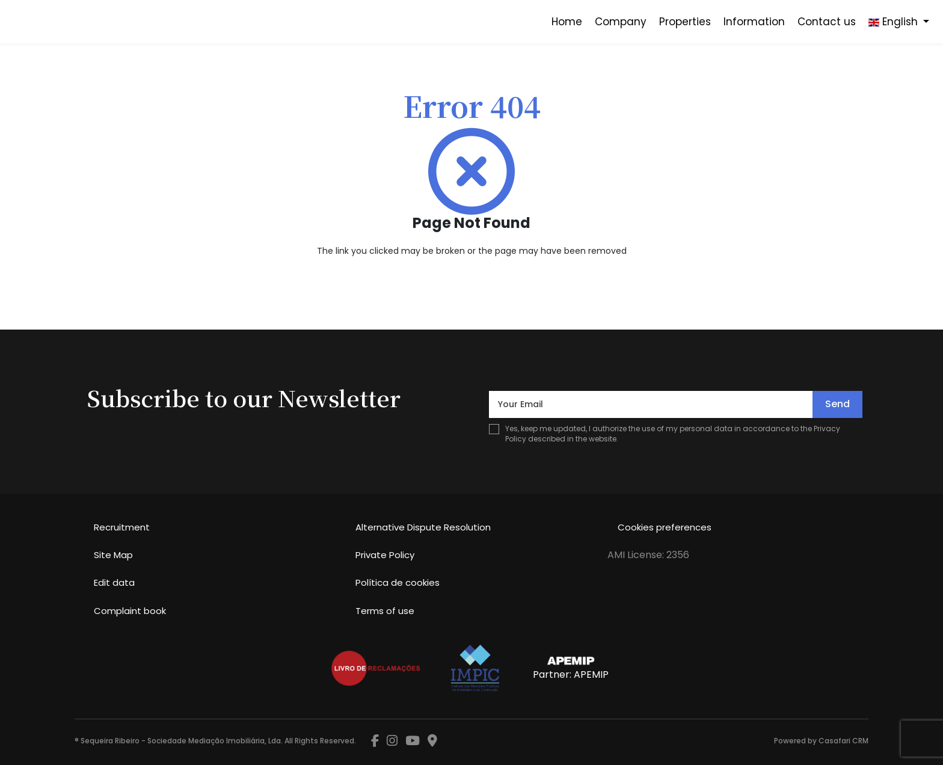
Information (754, 21)
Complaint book (130, 610)
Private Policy (384, 554)
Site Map (113, 554)
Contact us (826, 21)
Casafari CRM (843, 741)
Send (837, 404)
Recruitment (122, 527)
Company (621, 21)
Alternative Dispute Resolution (423, 527)
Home (566, 21)
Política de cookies (397, 582)
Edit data (114, 582)
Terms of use (384, 610)
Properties (685, 21)
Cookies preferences (664, 527)
